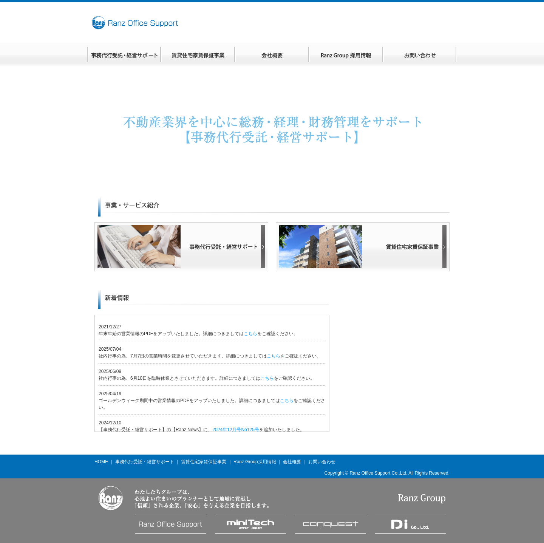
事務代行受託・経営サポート (144, 461)
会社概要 (292, 461)
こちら (250, 333)
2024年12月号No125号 (235, 429)
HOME (101, 461)
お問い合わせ (321, 461)
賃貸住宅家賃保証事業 (203, 461)
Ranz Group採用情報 (254, 461)
